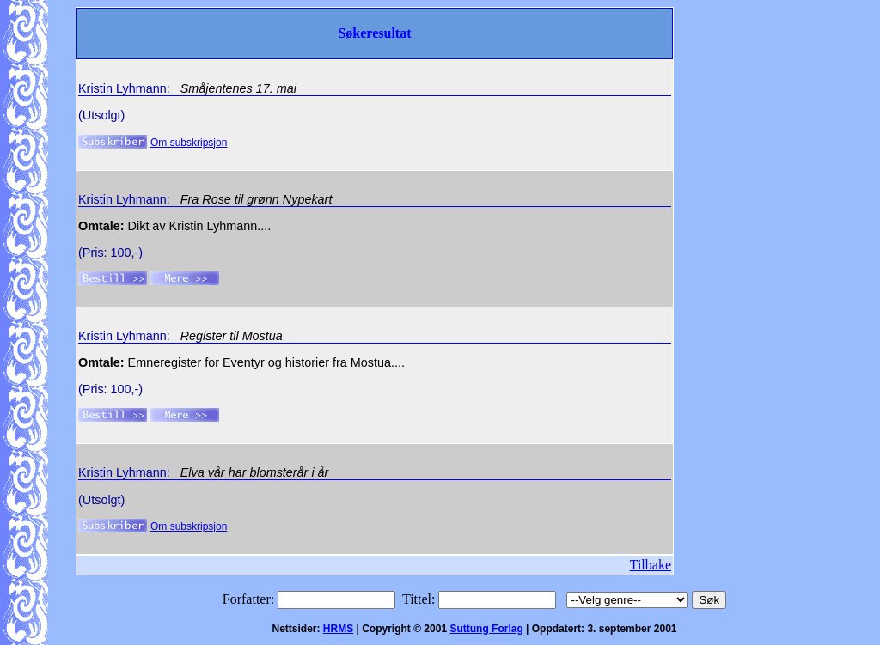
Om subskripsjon (188, 143)
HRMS (338, 629)
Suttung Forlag (485, 629)
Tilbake (650, 564)
